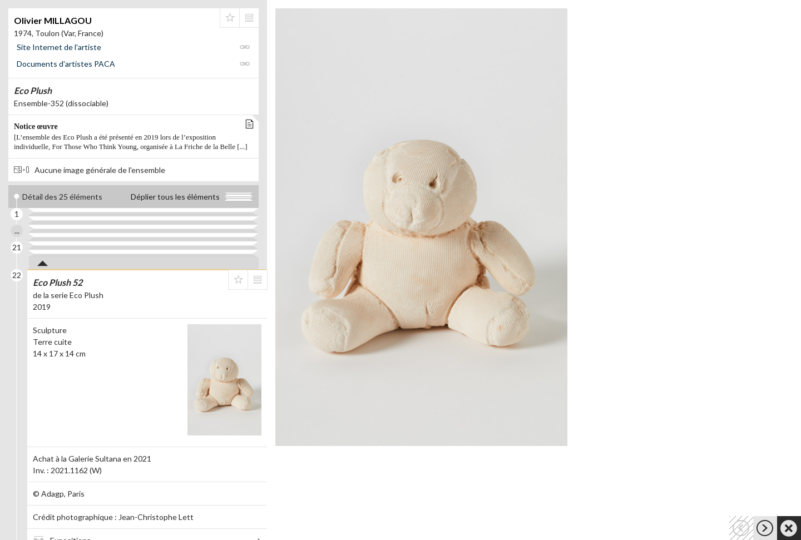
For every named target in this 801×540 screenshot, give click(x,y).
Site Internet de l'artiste (59, 47)
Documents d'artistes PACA (66, 63)
